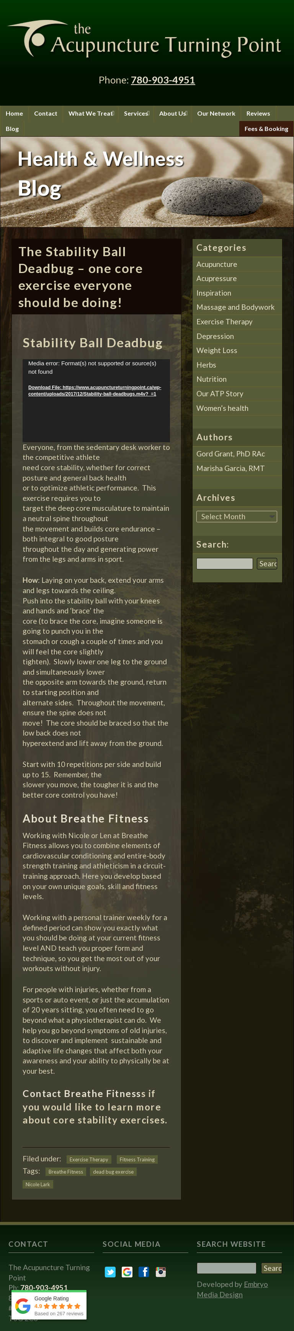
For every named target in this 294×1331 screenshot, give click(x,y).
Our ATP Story (219, 393)
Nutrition (211, 378)
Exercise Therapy (89, 1159)
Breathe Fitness (66, 1172)
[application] (96, 400)
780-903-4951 (163, 79)
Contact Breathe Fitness (82, 1093)
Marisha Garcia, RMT (230, 468)
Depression (215, 336)
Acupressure (216, 278)
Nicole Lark (38, 1184)
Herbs (206, 364)
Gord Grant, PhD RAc (230, 453)
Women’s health (222, 408)
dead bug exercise (113, 1172)
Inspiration (213, 292)
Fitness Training (137, 1159)
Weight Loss (216, 350)
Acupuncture (216, 264)
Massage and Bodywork (235, 306)
